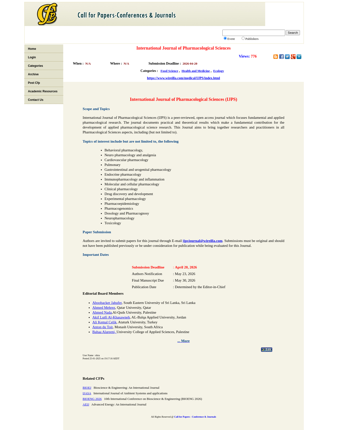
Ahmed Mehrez (103, 308)
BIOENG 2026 (92, 399)
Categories (35, 66)
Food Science (169, 71)
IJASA (87, 393)
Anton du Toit (102, 327)
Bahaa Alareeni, (104, 332)
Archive (33, 74)
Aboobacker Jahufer (107, 303)
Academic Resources (42, 91)
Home (32, 49)
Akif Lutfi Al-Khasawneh (111, 317)
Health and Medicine (196, 71)
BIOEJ (87, 387)
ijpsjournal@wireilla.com (202, 241)
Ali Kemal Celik (104, 322)
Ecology (218, 71)
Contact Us (35, 100)
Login (32, 57)
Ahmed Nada (102, 312)
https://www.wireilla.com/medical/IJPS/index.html (183, 78)
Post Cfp (34, 83)
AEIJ (86, 404)
